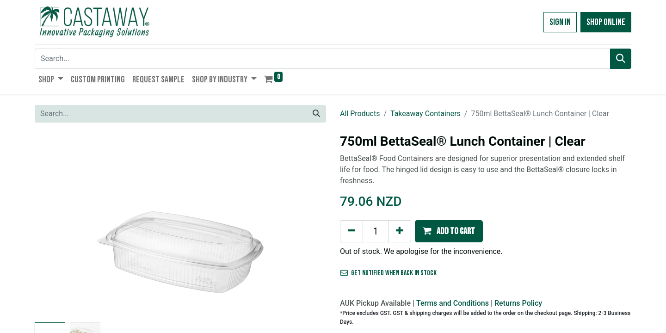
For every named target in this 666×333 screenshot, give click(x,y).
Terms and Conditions (452, 303)
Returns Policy (518, 303)
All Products (360, 113)
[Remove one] (351, 231)
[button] (449, 231)
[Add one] (399, 231)
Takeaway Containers (425, 113)
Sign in (560, 22)
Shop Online (605, 22)
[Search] (620, 59)
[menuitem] (98, 79)
